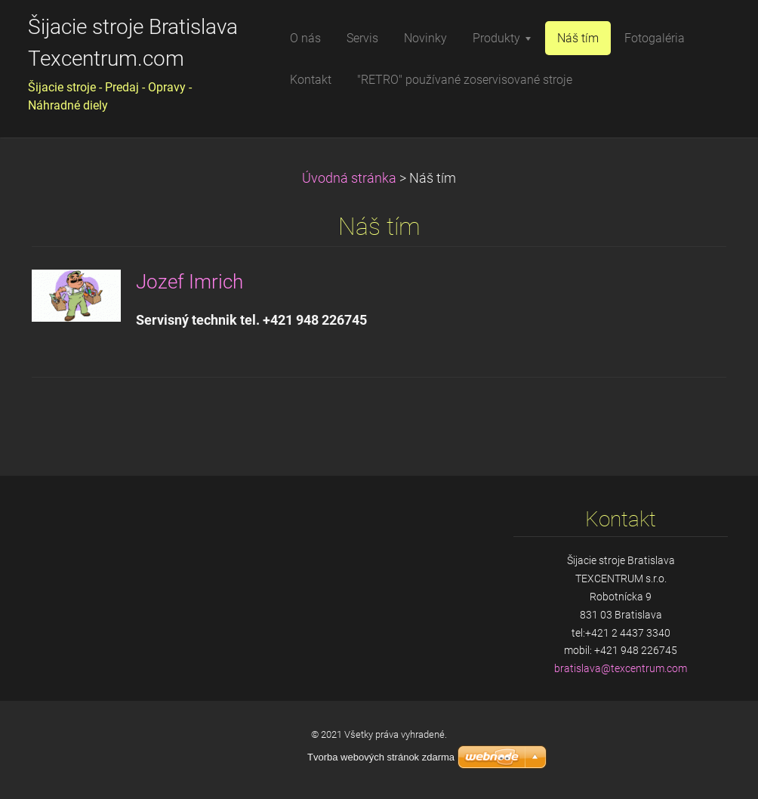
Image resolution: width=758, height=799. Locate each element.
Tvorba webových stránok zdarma (380, 757)
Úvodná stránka (349, 178)
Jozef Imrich (189, 281)
